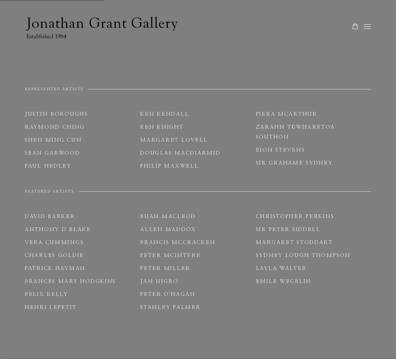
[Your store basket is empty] (355, 27)
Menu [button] (366, 27)
